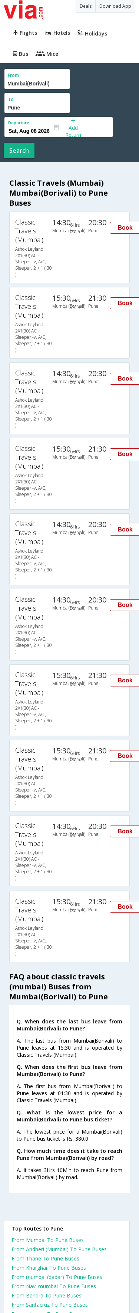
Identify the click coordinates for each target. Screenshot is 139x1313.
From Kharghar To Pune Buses (48, 1267)
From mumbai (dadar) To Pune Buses (56, 1276)
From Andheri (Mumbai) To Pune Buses (59, 1249)
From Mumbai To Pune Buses (47, 1239)
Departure (18, 122)
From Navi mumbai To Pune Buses (53, 1286)
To (11, 99)
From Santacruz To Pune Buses (49, 1304)
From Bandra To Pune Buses (46, 1295)
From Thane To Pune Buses (45, 1258)
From (13, 75)
